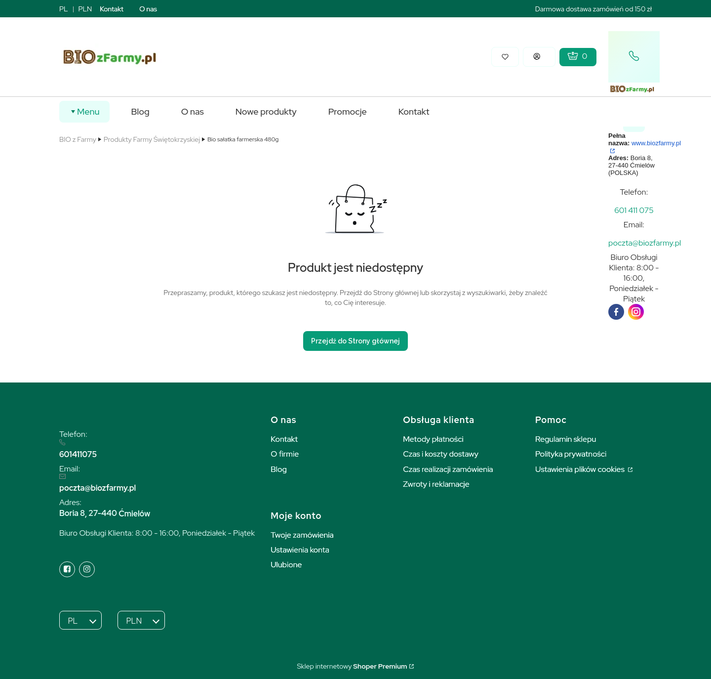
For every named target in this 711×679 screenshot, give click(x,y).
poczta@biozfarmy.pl (97, 488)
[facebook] (616, 312)
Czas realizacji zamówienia (448, 469)
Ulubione (286, 564)
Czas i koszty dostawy (440, 454)
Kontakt (111, 8)
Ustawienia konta (300, 550)
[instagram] (636, 312)
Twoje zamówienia (302, 535)
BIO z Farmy (77, 139)
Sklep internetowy (352, 666)
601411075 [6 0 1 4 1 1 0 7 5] (78, 454)
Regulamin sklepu (565, 439)
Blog (279, 469)
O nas (148, 8)
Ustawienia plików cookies (580, 469)
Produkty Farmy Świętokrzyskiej (152, 139)
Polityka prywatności (570, 454)
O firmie (285, 454)
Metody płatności (433, 439)
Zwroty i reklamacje (436, 484)
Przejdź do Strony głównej (355, 341)
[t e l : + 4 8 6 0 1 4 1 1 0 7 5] (634, 210)
